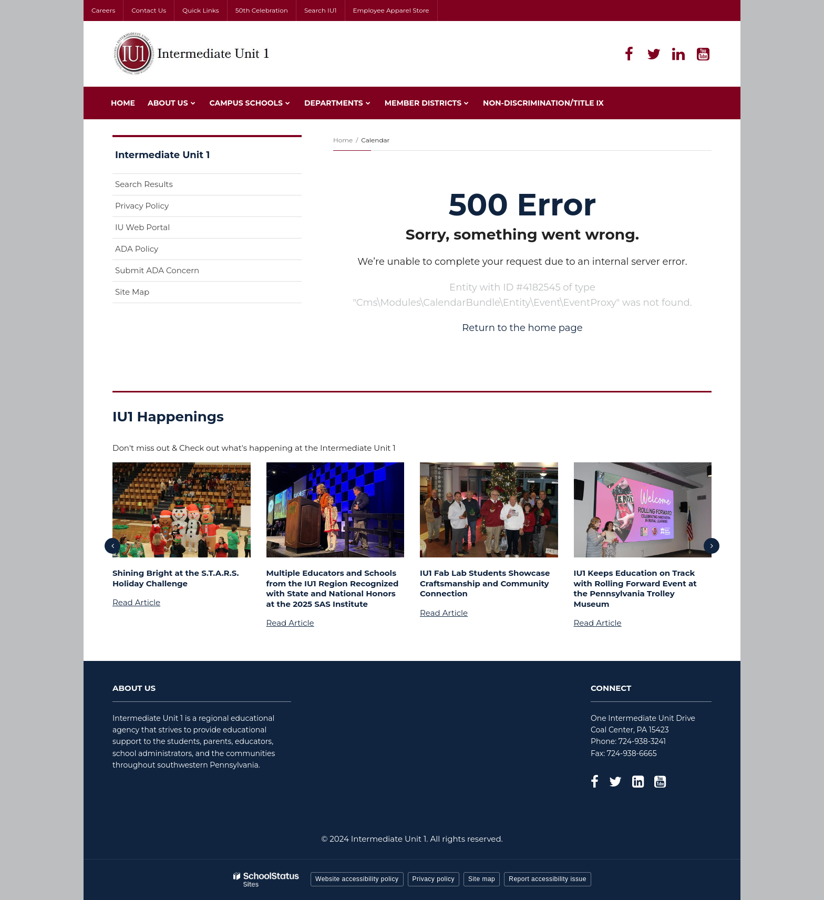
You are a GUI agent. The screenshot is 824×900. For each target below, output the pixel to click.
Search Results (144, 184)
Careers (103, 10)
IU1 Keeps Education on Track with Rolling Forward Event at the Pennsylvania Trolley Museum (635, 588)
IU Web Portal (159, 229)
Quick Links (200, 10)
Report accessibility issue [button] (547, 879)
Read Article (136, 602)
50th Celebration (261, 10)
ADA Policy (136, 249)
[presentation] (112, 546)
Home (343, 140)
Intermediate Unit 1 (162, 155)
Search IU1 (320, 10)
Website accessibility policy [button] (357, 879)
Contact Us (148, 10)
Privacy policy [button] (434, 879)
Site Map (132, 292)
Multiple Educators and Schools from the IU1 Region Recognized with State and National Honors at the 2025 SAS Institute (332, 588)
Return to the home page (522, 328)
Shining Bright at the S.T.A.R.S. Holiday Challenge (175, 578)
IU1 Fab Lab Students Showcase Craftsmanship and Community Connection (485, 583)
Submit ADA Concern (157, 270)
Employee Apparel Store (391, 10)
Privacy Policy (142, 206)
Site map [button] (481, 879)
